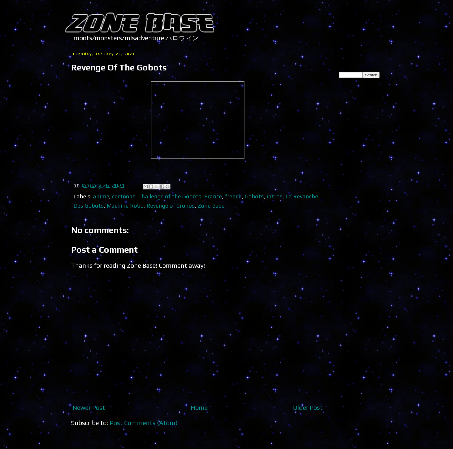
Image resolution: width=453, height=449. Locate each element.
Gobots (254, 196)
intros (275, 196)
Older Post (308, 407)
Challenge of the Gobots (169, 196)
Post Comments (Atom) (144, 422)
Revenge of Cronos (170, 205)
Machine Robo (125, 205)
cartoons (123, 196)
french (233, 196)
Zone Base (211, 205)
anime (101, 196)
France (213, 196)
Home (199, 407)
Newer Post (89, 407)
